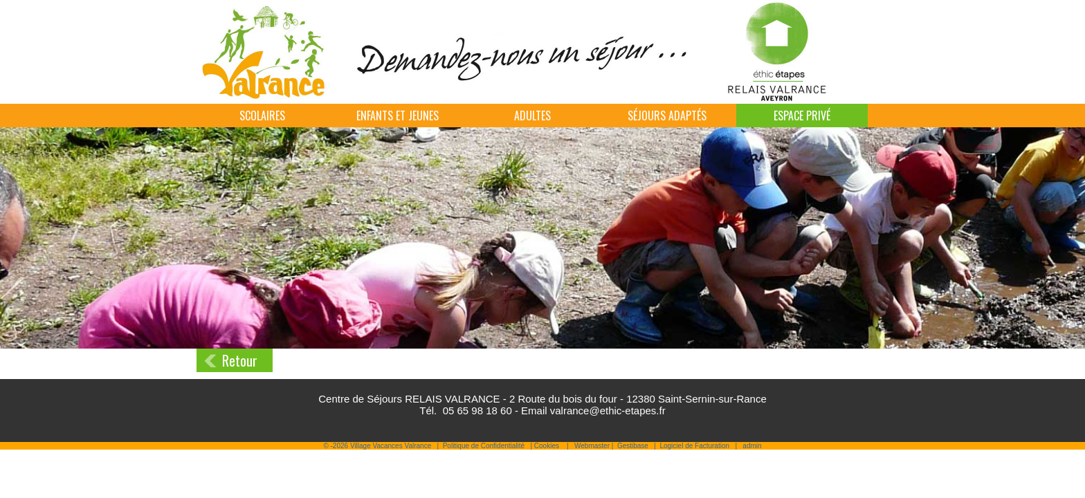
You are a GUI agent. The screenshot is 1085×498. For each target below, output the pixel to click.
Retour (239, 360)
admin (751, 446)
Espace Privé (802, 115)
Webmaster (592, 446)
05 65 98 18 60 (477, 410)
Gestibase (632, 446)
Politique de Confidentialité (484, 446)
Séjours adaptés (667, 115)
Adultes (532, 115)
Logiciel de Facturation (694, 446)
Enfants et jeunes (397, 115)
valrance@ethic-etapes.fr (608, 410)
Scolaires (262, 115)
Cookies (546, 446)
